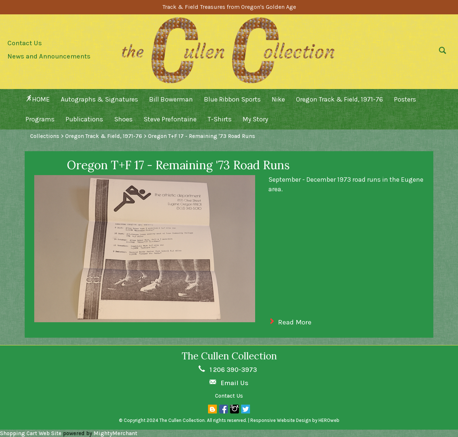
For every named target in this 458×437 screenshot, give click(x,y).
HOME (37, 99)
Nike (278, 99)
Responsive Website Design (280, 420)
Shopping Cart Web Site (30, 433)
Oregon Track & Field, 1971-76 (339, 99)
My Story (255, 119)
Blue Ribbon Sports (232, 99)
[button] (440, 52)
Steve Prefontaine (170, 119)
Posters (405, 99)
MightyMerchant (115, 433)
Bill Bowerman (171, 99)
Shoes (123, 119)
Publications (84, 119)
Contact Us (24, 43)
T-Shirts (220, 119)
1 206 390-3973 (233, 370)
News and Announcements (49, 56)
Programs (39, 119)
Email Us (235, 383)
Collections (44, 136)
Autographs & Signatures (99, 99)
